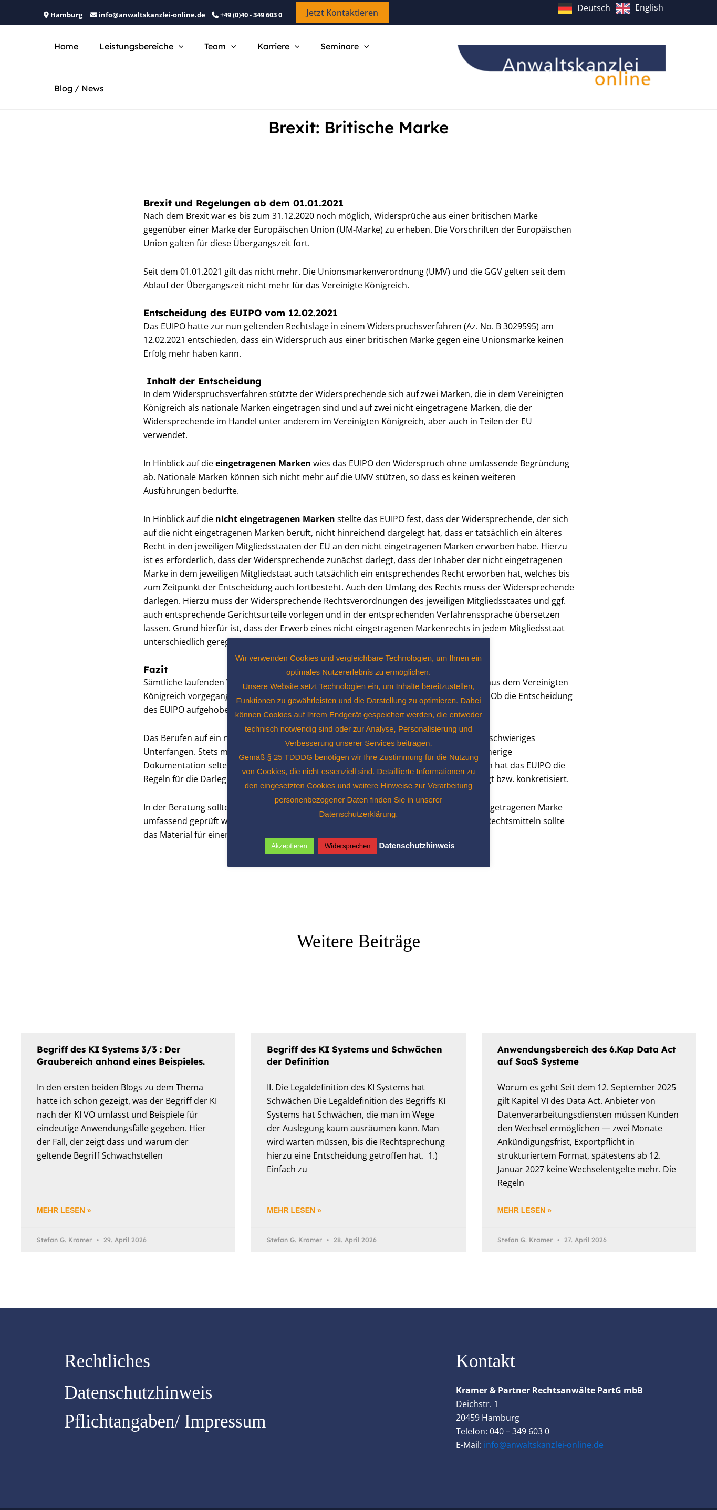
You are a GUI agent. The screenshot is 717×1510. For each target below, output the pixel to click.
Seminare (326, 56)
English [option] (649, 7)
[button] (342, 12)
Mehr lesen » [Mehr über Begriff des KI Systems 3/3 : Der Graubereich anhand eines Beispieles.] (64, 1188)
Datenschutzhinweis (139, 1371)
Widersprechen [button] (347, 846)
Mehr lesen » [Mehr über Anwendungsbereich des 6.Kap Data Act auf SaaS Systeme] (524, 1188)
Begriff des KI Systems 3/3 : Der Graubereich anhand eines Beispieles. (126, 1033)
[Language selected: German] (613, 7)
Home (64, 56)
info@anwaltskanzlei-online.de (544, 1423)
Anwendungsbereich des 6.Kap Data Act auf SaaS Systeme (583, 1033)
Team (210, 56)
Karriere (264, 56)
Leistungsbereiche (135, 56)
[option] (639, 8)
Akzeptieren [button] (289, 846)
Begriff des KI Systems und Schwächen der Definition (332, 1033)
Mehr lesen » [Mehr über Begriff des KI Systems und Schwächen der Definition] (294, 1188)
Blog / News (392, 56)
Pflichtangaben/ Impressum (165, 1400)
